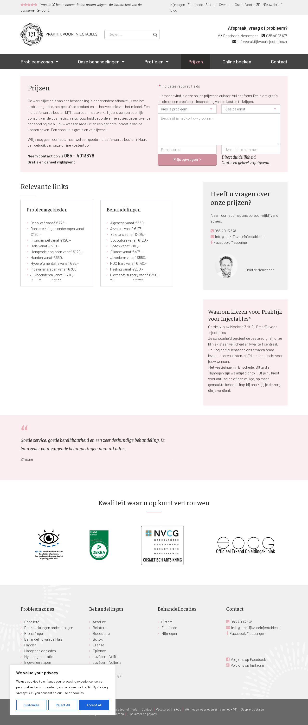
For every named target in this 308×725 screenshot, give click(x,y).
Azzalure (99, 621)
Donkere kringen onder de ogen (48, 627)
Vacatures (163, 709)
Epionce (99, 650)
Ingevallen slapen (37, 662)
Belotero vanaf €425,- (128, 234)
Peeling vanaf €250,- (126, 269)
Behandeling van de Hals (43, 639)
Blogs (177, 709)
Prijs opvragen (185, 159)
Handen (30, 645)
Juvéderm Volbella (107, 662)
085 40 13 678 (277, 35)
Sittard (211, 4)
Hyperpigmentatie (38, 656)
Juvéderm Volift (105, 656)
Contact (279, 61)
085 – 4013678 (79, 155)
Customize (31, 705)
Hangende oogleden (40, 650)
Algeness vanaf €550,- (128, 222)
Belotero (100, 627)
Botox (98, 639)
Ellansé (98, 645)
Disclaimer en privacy (142, 714)
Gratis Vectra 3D (247, 4)
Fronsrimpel (34, 633)
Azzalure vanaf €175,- (127, 228)
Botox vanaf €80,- (125, 246)
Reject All (63, 705)
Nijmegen (177, 4)
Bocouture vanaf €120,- (129, 240)
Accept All (94, 705)
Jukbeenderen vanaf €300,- (52, 274)
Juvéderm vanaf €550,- (129, 257)
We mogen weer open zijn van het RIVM (211, 709)
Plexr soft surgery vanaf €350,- (135, 274)
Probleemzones (36, 61)
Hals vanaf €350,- (44, 246)
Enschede (195, 4)
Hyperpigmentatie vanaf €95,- (54, 263)
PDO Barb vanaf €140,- (128, 263)
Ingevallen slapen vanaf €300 (53, 269)
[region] (63, 690)
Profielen (153, 61)
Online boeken (237, 61)
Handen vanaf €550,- (47, 257)
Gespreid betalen (252, 709)
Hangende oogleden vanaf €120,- (56, 251)
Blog (173, 10)
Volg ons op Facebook (248, 659)
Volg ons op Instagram (248, 665)
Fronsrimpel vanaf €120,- (50, 240)
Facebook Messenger (240, 35)
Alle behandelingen (108, 675)
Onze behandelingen (98, 61)
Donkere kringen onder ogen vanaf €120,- (57, 231)
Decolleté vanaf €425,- (48, 222)
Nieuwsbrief (272, 4)
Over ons (225, 4)
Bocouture (101, 633)
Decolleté (31, 621)
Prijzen (195, 61)
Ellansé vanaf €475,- (126, 251)
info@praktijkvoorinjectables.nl (262, 41)
